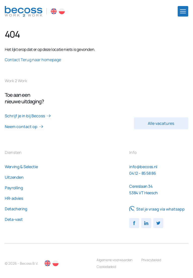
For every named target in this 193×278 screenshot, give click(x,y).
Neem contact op (24, 126)
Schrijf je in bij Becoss (28, 116)
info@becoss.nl (143, 166)
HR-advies (14, 198)
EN (54, 11)
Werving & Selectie (21, 166)
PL (62, 11)
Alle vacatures (161, 123)
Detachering (16, 209)
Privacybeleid (151, 259)
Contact (12, 59)
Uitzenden (14, 177)
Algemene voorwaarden (114, 259)
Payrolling (14, 188)
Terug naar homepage (41, 59)
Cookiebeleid (106, 266)
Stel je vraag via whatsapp (157, 209)
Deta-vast (14, 219)
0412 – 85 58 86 (142, 173)
